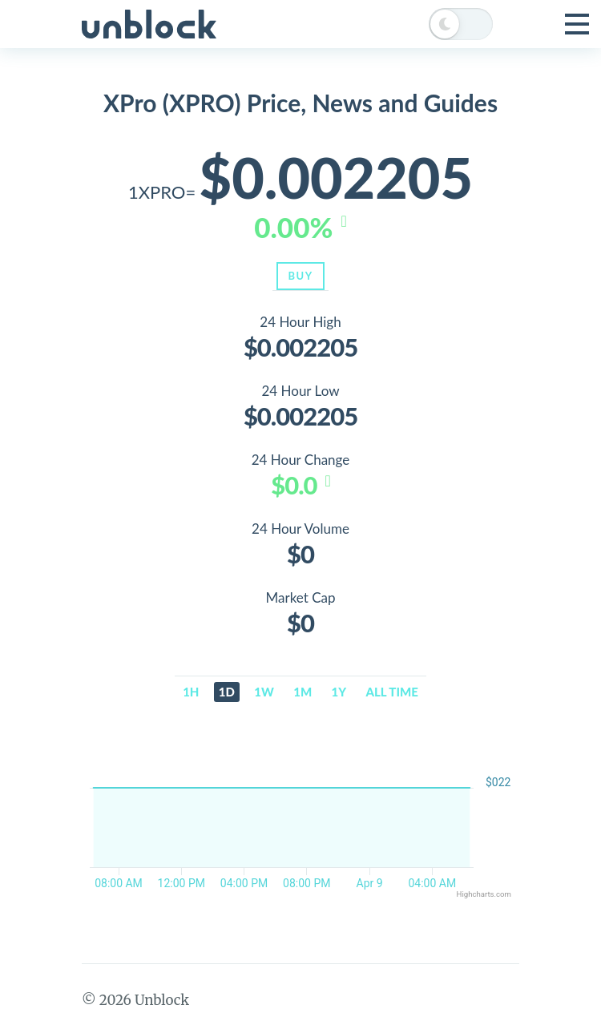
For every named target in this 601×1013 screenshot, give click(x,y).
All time (392, 691)
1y (339, 691)
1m (302, 691)
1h (191, 691)
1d (227, 691)
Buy (300, 275)
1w (264, 691)
